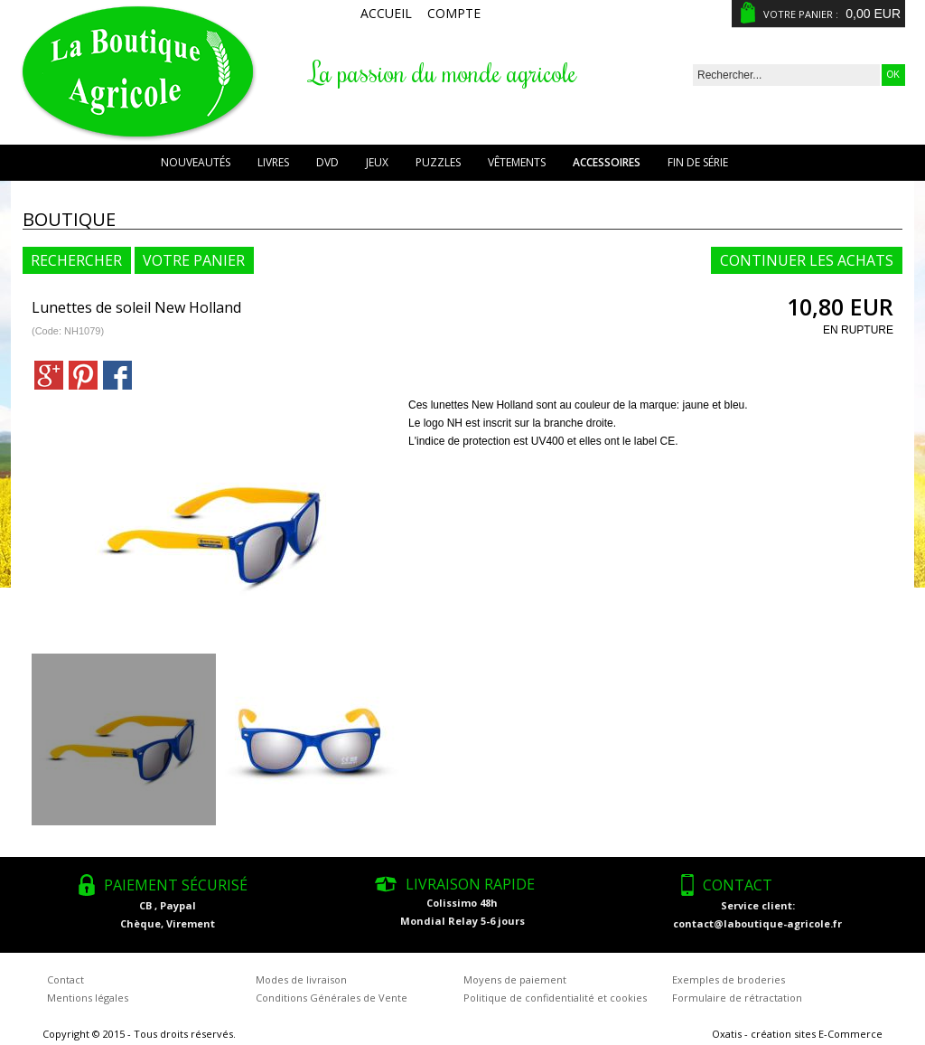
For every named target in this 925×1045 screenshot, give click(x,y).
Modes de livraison (301, 979)
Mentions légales (87, 997)
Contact (65, 979)
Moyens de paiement (514, 979)
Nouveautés (195, 162)
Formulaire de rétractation (737, 997)
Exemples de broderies (728, 979)
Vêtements (517, 162)
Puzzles (438, 162)
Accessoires (606, 162)
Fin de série (698, 162)
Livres (273, 162)
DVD (327, 162)
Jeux (377, 162)
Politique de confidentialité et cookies (555, 997)
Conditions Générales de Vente (331, 997)
